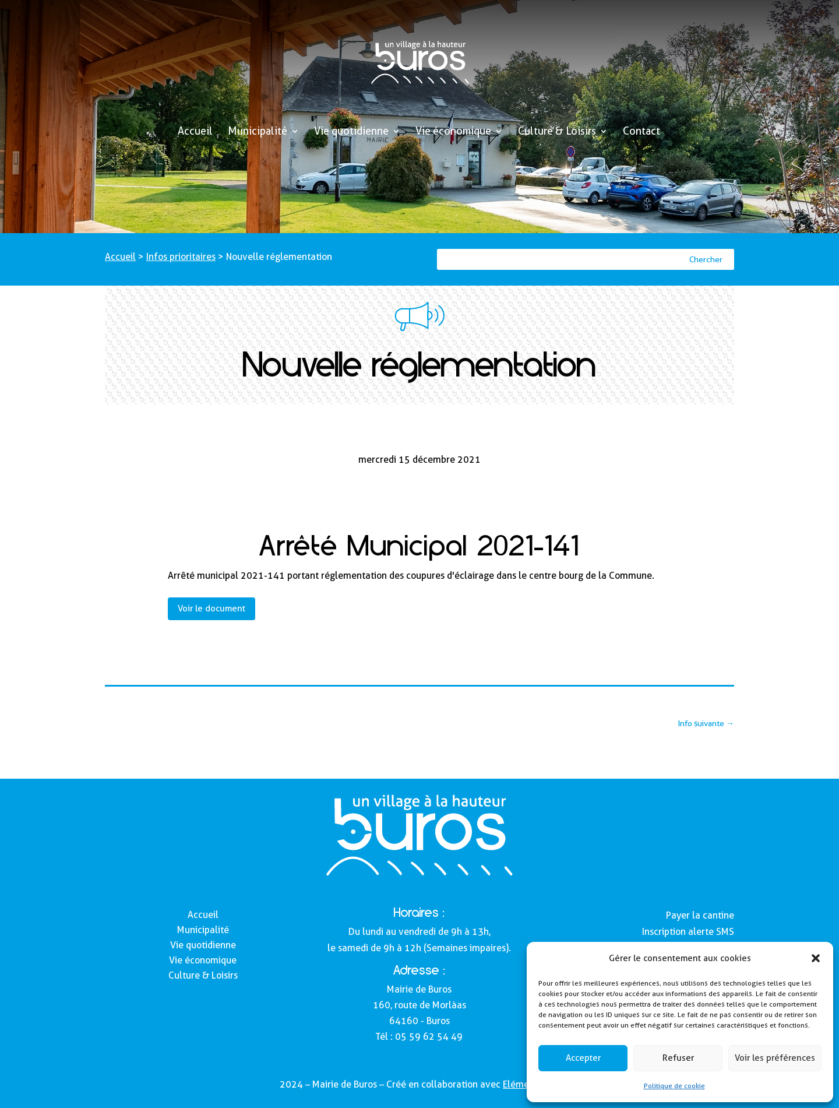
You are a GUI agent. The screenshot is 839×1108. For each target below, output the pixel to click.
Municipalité (257, 132)
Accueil (195, 132)
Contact (641, 132)
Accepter (583, 1058)
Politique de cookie (674, 1085)
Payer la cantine (700, 915)
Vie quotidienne (351, 132)
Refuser (678, 1058)
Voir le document (211, 608)
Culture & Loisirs (557, 132)
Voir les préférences (775, 1058)
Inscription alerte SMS (688, 931)
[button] (816, 958)
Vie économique (453, 132)
